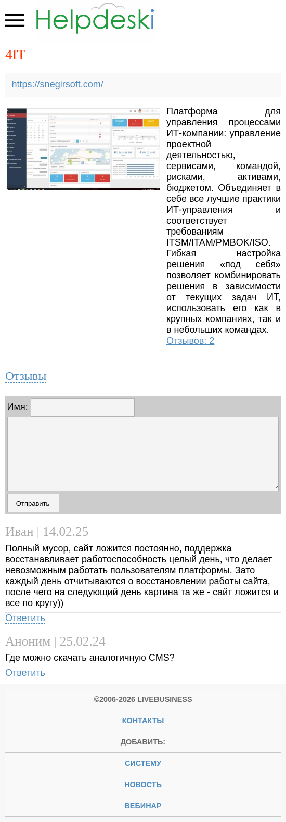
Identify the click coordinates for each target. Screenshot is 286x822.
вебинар (142, 806)
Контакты (143, 720)
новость (143, 784)
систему (143, 763)
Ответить (25, 618)
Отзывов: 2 (190, 341)
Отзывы (25, 375)
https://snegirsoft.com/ (57, 84)
